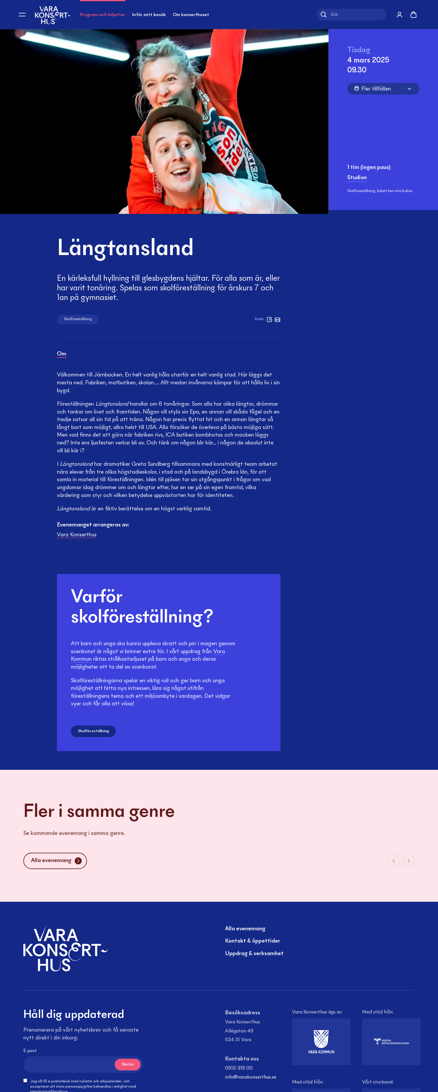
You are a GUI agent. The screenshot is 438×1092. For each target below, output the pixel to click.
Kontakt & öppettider (252, 941)
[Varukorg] (413, 13)
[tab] (61, 355)
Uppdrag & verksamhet (254, 954)
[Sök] (352, 14)
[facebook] (269, 319)
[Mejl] (277, 319)
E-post (30, 1051)
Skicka (128, 1065)
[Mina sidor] (399, 14)
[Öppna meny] (22, 14)
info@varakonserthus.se (250, 1077)
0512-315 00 (239, 1068)
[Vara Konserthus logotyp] (53, 14)
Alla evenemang (245, 929)
